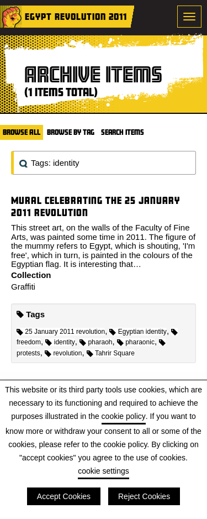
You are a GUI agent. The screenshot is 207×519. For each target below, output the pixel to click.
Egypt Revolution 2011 (76, 16)
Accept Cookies (64, 496)
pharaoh (95, 342)
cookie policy (124, 416)
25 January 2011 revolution (61, 331)
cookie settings (103, 470)
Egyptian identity (137, 331)
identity (60, 342)
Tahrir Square (111, 353)
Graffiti (23, 286)
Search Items (122, 132)
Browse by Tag (70, 132)
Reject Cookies (144, 496)
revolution (63, 353)
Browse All (21, 132)
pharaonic (136, 342)
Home (11, 17)
